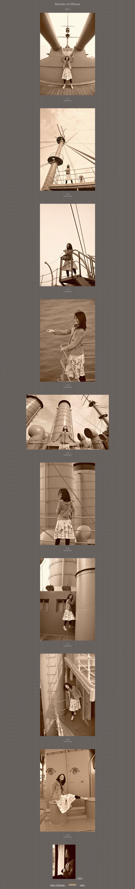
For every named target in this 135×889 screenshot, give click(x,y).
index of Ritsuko (57, 885)
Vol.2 (67, 878)
